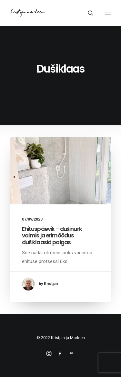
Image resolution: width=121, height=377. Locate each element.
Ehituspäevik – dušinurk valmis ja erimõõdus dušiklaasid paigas (52, 235)
